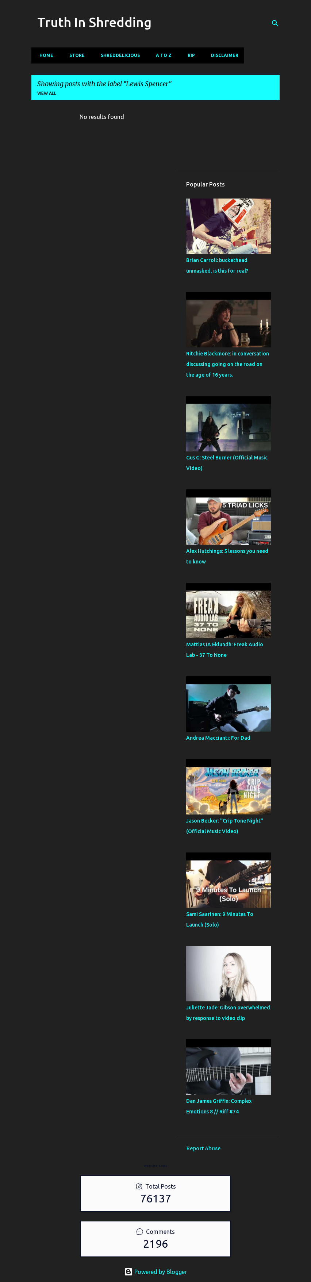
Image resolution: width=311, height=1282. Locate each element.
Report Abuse (203, 1148)
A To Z (161, 55)
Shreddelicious (118, 55)
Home (44, 55)
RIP (189, 55)
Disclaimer (222, 55)
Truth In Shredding (94, 22)
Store (74, 55)
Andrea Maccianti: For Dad (218, 738)
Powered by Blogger (155, 1271)
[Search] (275, 23)
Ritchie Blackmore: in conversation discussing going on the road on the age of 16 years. (227, 364)
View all (46, 93)
